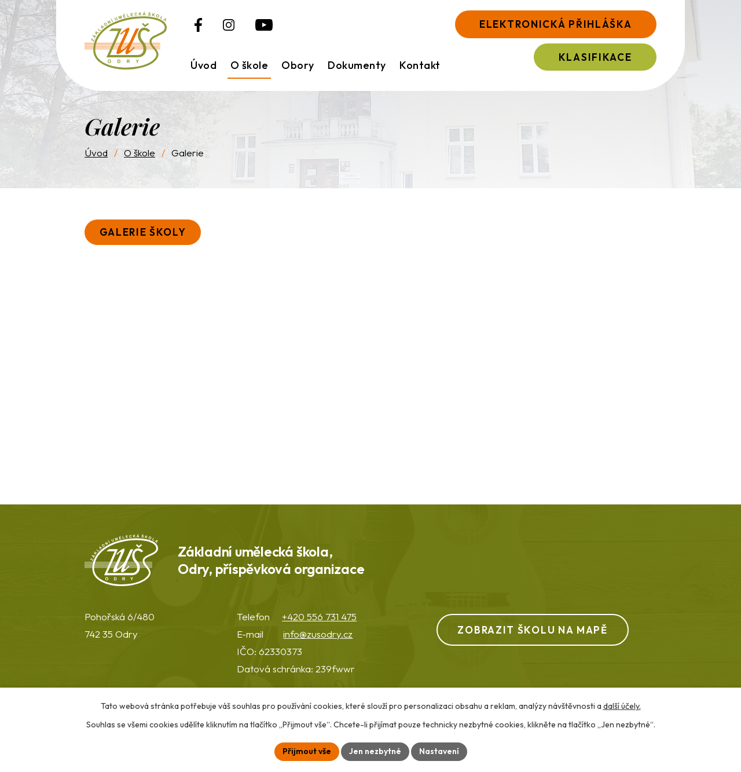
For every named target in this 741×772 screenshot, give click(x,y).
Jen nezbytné (375, 751)
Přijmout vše (307, 751)
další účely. (622, 706)
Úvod (96, 153)
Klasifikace (595, 57)
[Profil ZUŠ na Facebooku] (198, 25)
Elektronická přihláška (555, 24)
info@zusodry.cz (318, 634)
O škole (139, 153)
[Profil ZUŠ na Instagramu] (228, 25)
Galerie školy (143, 232)
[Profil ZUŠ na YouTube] (264, 25)
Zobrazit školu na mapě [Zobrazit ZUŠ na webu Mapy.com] (532, 630)
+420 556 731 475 (319, 616)
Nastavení (439, 751)
